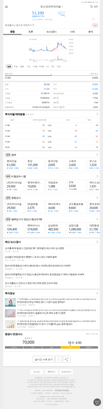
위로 (97, 402)
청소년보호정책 (47, 390)
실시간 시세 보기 (44, 359)
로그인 (37, 372)
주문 (95, 25)
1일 (28, 66)
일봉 (9, 66)
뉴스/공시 (51, 31)
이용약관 (37, 390)
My (96, 7)
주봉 (16, 66)
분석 (90, 31)
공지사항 (55, 393)
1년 (47, 66)
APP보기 (51, 372)
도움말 (57, 98)
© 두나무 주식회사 (51, 405)
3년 (52, 66)
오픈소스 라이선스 (66, 393)
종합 (12, 31)
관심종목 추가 (93, 19)
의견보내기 (66, 372)
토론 (30, 31)
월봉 (22, 66)
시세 (72, 31)
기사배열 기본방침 (36, 393)
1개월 (35, 66)
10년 (59, 66)
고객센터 (48, 393)
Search (91, 6)
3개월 (41, 66)
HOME (6, 6)
